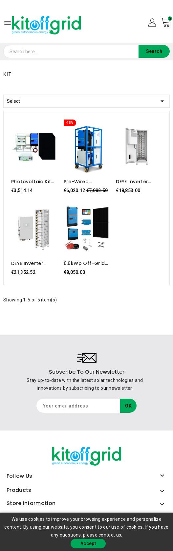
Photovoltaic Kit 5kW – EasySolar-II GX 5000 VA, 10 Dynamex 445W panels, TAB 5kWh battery (33, 182)
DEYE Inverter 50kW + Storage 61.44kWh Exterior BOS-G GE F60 (138, 182)
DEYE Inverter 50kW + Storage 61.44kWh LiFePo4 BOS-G (32, 263)
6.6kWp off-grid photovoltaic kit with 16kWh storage (84, 263)
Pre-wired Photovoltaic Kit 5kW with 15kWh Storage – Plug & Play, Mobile (85, 182)
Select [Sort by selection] (86, 100)
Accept (88, 543)
